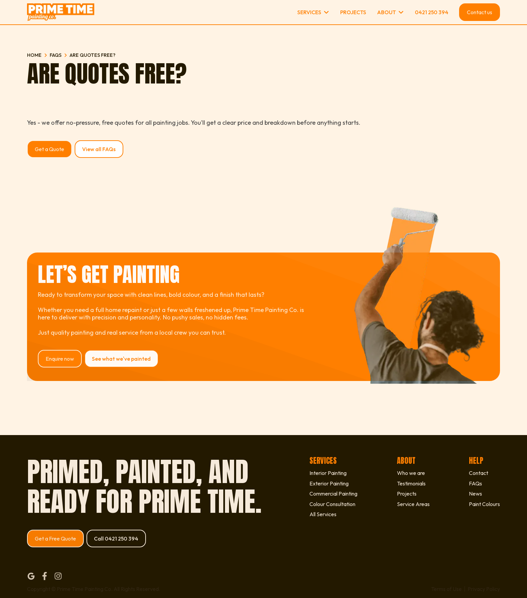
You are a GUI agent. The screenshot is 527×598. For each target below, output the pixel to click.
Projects (353, 12)
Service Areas (413, 504)
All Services (322, 514)
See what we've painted (121, 358)
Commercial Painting (333, 493)
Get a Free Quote (55, 538)
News (475, 493)
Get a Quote (49, 149)
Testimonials (411, 483)
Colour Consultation (332, 504)
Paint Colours (484, 504)
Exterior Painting (329, 483)
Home (34, 55)
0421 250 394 (431, 12)
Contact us (479, 12)
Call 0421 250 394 (116, 538)
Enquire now (60, 358)
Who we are (411, 473)
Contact (478, 473)
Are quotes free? (93, 55)
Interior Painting (328, 473)
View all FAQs (99, 149)
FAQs (55, 55)
